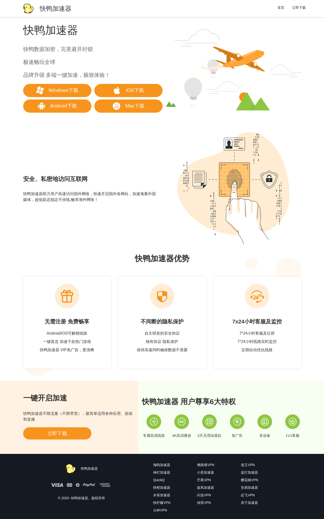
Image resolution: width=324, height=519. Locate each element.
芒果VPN (204, 480)
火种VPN (160, 510)
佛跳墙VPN (205, 465)
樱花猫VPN (249, 480)
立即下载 (299, 8)
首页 (280, 8)
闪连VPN (204, 495)
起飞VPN (248, 495)
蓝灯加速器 (249, 472)
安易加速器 (249, 487)
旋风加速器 (205, 487)
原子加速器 (249, 503)
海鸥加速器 (161, 465)
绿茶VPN (204, 503)
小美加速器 (205, 472)
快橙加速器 (161, 487)
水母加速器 (161, 495)
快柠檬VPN (161, 503)
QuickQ (159, 480)
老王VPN (248, 465)
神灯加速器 (161, 472)
